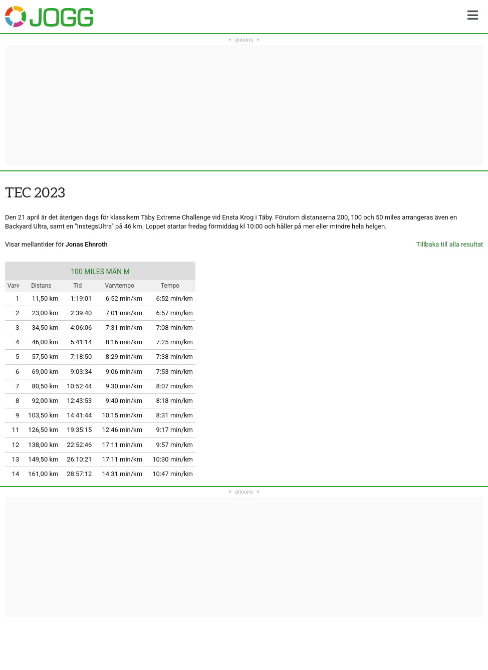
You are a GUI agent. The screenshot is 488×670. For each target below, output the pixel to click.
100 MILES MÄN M (100, 272)
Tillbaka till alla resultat (449, 244)
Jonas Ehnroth (87, 244)
